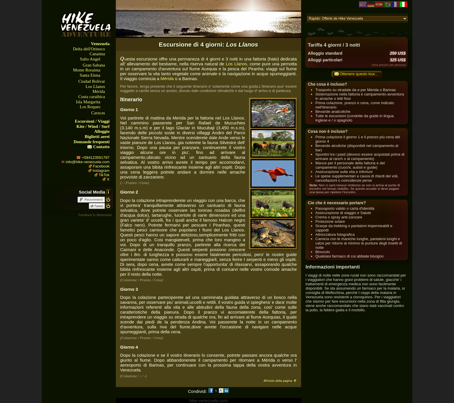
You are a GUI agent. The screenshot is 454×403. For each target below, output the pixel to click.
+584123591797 (95, 157)
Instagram (101, 170)
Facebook (101, 166)
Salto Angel (90, 59)
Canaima (97, 53)
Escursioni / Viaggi (92, 121)
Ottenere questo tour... (359, 74)
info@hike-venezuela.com (87, 162)
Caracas (98, 113)
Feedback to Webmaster (95, 215)
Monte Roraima (86, 70)
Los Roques (90, 106)
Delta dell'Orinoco (89, 49)
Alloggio (101, 131)
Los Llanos (95, 86)
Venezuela (100, 43)
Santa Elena (90, 75)
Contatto (101, 146)
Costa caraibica (91, 96)
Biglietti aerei (97, 136)
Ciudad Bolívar (91, 81)
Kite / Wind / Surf (92, 126)
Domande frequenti (91, 141)
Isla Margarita (88, 102)
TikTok (104, 175)
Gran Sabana (94, 65)
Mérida (98, 91)
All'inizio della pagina (277, 380)
